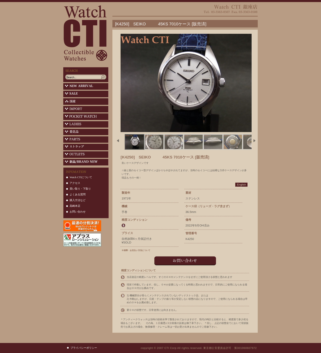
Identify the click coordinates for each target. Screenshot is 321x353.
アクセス (75, 182)
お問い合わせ (78, 211)
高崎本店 (75, 205)
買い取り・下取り (80, 188)
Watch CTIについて (81, 177)
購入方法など (78, 200)
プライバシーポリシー (83, 347)
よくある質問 (78, 194)
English (241, 184)
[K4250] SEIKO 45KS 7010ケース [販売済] (160, 24)
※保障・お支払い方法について (136, 250)
